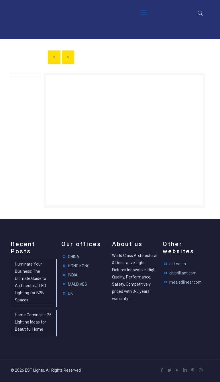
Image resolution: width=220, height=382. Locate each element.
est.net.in (177, 264)
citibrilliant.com (183, 273)
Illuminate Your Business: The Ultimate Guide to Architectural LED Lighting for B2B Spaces (30, 282)
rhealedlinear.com (185, 282)
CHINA (73, 256)
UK (70, 293)
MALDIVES (77, 284)
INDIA (73, 275)
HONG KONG (79, 266)
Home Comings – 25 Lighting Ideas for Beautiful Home (33, 322)
